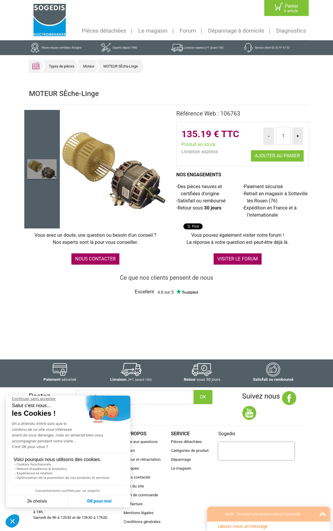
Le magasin (153, 30)
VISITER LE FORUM (237, 259)
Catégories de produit (190, 450)
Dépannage (181, 459)
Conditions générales (142, 521)
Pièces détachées (104, 30)
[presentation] (256, 451)
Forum (188, 30)
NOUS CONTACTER (95, 259)
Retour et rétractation (142, 459)
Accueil (36, 66)
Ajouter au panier (277, 156)
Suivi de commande (141, 495)
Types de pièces (61, 66)
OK (203, 397)
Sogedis (226, 433)
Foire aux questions (141, 441)
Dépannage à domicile (236, 30)
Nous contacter (137, 477)
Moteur (89, 66)
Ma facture (133, 504)
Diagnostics (291, 30)
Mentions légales (138, 513)
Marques (131, 468)
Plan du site (134, 486)
